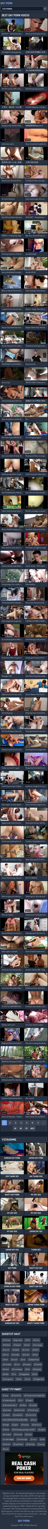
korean (27, 1355)
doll (35, 1374)
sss (15, 1374)
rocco (35, 1439)
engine (42, 1429)
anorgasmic (9, 1379)
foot (6, 1359)
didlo (6, 1374)
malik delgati (9, 1439)
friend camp (34, 1410)
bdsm (37, 1350)
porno (7, 1350)
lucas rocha (32, 1415)
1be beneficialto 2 (11, 1405)
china (37, 1340)
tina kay (26, 1425)
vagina (30, 1400)
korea (7, 1429)
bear (20, 1379)
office (24, 1405)
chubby (16, 1355)
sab (43, 1439)
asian (28, 1345)
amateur (28, 1364)
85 (15, 1128)
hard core (37, 1425)
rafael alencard (10, 1400)
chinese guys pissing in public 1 (24, 1429)
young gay (38, 1345)
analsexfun (19, 1415)
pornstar (8, 1410)
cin (22, 1400)
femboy (7, 1345)
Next (32, 1128)
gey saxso (19, 1340)
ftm (29, 1340)
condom (8, 1434)
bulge (7, 1425)
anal (36, 1355)
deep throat (35, 1359)
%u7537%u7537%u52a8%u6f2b (16, 1420)
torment (19, 1434)
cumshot (8, 1364)
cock (28, 1379)
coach (15, 1359)
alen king (31, 1444)
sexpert (18, 1345)
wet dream (19, 1444)
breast (29, 1434)
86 (21, 1128)
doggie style (40, 1379)
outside (33, 1405)
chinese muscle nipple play (35, 1395)
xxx (24, 1359)
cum (18, 1364)
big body (38, 1369)
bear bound (20, 1410)
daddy (17, 1350)
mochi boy (17, 1395)
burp (34, 1420)
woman (7, 1444)
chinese (7, 1340)
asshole (38, 1364)
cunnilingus (18, 1369)
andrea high (23, 1439)
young (42, 1444)
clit (29, 1369)
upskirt (7, 1415)
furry (6, 1355)
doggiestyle (25, 1374)
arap (6, 1395)
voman (26, 1350)
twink (7, 1369)
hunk (6, 1449)
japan (16, 1425)
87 (26, 1128)
